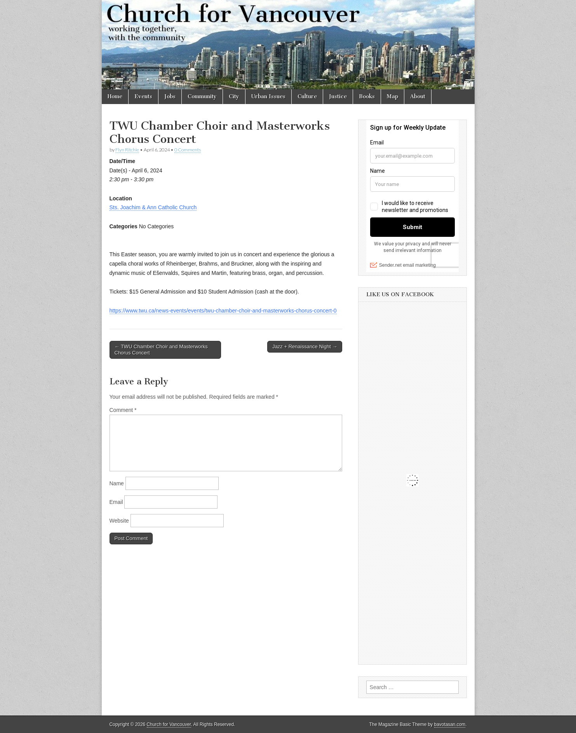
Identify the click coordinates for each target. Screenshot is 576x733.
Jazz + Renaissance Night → (304, 346)
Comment (123, 410)
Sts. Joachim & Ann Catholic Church (153, 207)
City (234, 96)
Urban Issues (268, 96)
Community (202, 96)
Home (115, 96)
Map (392, 96)
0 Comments (187, 150)
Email (116, 502)
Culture (307, 96)
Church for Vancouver (169, 724)
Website (119, 521)
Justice (338, 96)
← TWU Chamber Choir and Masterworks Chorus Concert (161, 350)
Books (367, 96)
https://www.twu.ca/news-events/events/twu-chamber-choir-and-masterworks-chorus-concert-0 (223, 310)
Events (143, 96)
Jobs (170, 96)
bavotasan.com (450, 724)
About (417, 96)
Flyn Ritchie (127, 150)
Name (117, 483)
